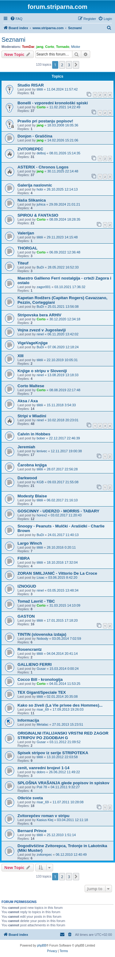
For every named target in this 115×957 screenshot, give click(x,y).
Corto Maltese (30, 386)
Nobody (42, 638)
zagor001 (43, 287)
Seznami (13, 39)
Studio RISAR (30, 85)
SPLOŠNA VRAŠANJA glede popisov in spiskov (63, 783)
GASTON (26, 616)
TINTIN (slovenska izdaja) (41, 634)
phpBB (41, 945)
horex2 (41, 515)
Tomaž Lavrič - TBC (36, 601)
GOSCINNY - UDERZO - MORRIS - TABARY (58, 511)
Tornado (62, 46)
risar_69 (42, 709)
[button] (76, 64)
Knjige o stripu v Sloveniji (42, 371)
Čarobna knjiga (32, 465)
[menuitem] (16, 18)
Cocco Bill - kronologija (40, 679)
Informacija (28, 720)
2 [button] (62, 65)
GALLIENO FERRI (34, 664)
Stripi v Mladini (31, 416)
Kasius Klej (44, 820)
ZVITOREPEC (30, 149)
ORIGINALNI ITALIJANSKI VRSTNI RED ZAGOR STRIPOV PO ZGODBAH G (62, 735)
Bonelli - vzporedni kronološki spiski (52, 103)
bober (40, 438)
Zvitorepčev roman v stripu (43, 815)
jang (40, 46)
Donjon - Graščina (34, 136)
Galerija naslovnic (34, 185)
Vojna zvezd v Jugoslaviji (41, 330)
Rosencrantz (29, 649)
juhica (40, 204)
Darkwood (27, 478)
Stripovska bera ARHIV (39, 315)
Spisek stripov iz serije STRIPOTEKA (52, 753)
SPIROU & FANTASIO (37, 215)
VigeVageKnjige (32, 343)
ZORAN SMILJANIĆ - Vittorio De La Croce (57, 573)
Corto (49, 46)
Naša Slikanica (31, 200)
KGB (40, 482)
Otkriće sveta (30, 798)
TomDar (28, 46)
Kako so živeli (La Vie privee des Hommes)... (60, 705)
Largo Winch (29, 543)
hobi (39, 189)
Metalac (42, 724)
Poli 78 (41, 787)
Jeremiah (26, 447)
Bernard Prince (32, 830)
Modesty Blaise (32, 496)
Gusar (41, 668)
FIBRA (23, 558)
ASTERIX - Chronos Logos (42, 167)
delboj (40, 153)
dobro (40, 772)
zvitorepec (44, 854)
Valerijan (25, 233)
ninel (40, 334)
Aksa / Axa (27, 401)
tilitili (39, 89)
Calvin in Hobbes (33, 434)
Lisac (40, 577)
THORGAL (27, 248)
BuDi (40, 267)
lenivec (41, 451)
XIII (20, 355)
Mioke (75, 46)
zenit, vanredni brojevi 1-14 (43, 768)
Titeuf (23, 263)
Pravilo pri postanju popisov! (45, 121)
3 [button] (69, 65)
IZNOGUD (26, 586)
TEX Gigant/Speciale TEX (41, 692)
